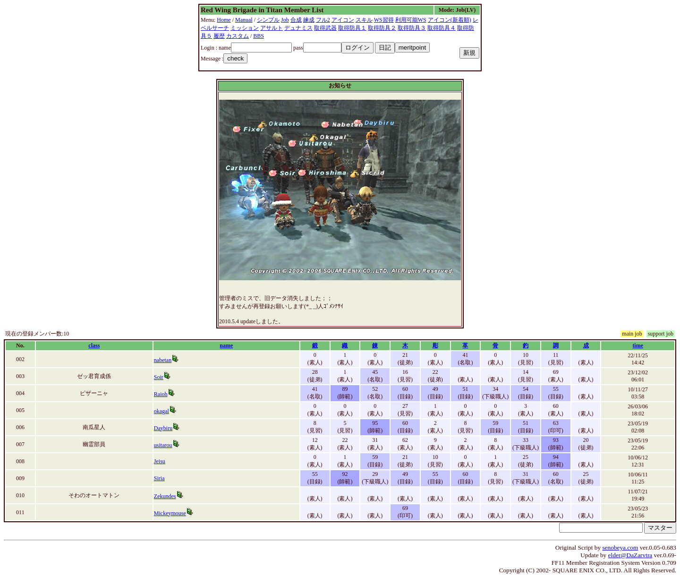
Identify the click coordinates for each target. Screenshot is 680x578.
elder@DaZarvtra (630, 555)
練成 (308, 20)
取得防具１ (352, 28)
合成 (296, 20)
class (94, 345)
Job (285, 20)
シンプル (268, 20)
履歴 (219, 36)
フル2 (323, 20)
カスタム (237, 36)
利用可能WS (410, 20)
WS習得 (384, 20)
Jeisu (159, 461)
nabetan (162, 360)
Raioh (161, 394)
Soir (158, 377)
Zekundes (165, 496)
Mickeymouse (170, 513)
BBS (258, 36)
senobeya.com (620, 547)
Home (223, 20)
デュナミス (298, 28)
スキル (364, 20)
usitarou (163, 445)
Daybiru (163, 428)
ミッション (244, 28)
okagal (161, 411)
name (226, 345)
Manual (244, 20)
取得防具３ (412, 28)
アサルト (271, 28)
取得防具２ (382, 28)
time (637, 345)
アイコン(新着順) (449, 20)
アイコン (343, 20)
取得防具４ (441, 28)
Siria (159, 478)
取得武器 (325, 28)
